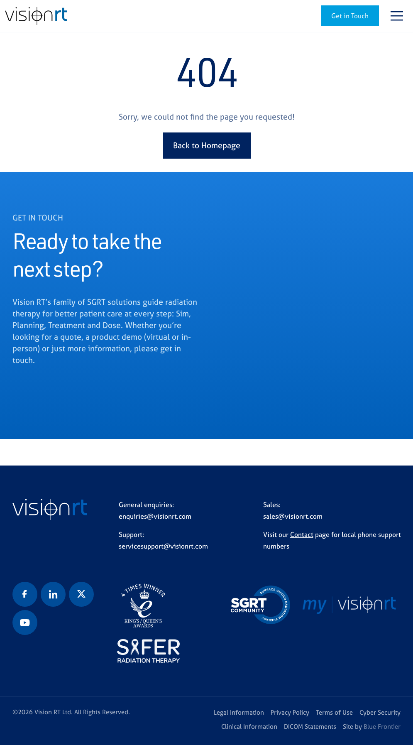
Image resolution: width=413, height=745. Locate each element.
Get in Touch (350, 16)
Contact (301, 534)
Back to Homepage (206, 145)
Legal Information (239, 712)
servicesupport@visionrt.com (163, 546)
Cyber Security (380, 712)
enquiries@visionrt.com (155, 516)
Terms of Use (334, 712)
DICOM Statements (310, 726)
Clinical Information (249, 726)
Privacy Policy (290, 712)
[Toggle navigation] (397, 15)
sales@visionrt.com (293, 516)
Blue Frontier (382, 726)
